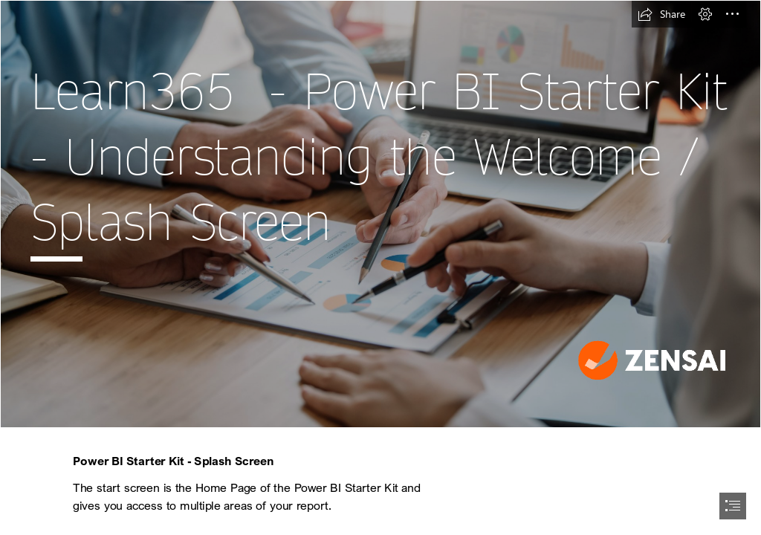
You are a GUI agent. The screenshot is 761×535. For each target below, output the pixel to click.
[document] (380, 267)
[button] (661, 14)
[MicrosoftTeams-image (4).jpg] (380, 214)
